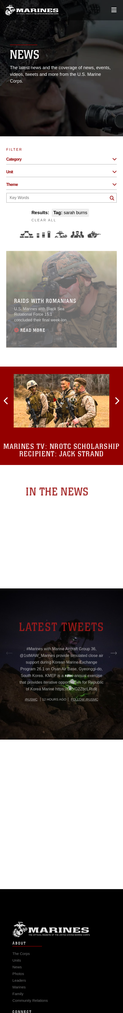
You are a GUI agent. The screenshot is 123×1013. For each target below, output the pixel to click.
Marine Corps (61, 935)
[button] (16, 401)
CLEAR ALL (44, 220)
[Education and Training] (43, 234)
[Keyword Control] (61, 198)
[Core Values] (60, 234)
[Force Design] (26, 234)
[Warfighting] (94, 234)
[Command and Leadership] (77, 234)
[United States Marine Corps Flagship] (31, 10)
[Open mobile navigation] (114, 10)
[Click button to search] (112, 198)
